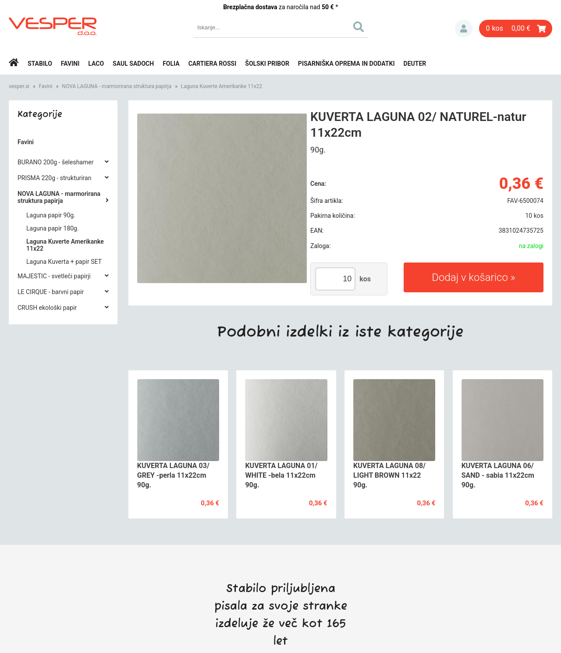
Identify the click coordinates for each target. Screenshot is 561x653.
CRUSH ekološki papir (47, 307)
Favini (70, 63)
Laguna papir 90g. (50, 215)
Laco (96, 63)
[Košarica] (515, 28)
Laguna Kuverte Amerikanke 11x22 (221, 86)
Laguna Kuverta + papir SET (64, 261)
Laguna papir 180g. (52, 228)
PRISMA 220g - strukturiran (54, 177)
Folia (171, 63)
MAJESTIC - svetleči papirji (54, 276)
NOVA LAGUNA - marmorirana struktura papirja (116, 86)
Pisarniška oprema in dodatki (346, 63)
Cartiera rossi (212, 63)
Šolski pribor (267, 63)
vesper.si (19, 86)
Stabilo (40, 63)
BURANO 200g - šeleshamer (55, 162)
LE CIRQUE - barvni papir (51, 291)
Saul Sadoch (133, 63)
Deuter (415, 63)
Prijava (463, 28)
